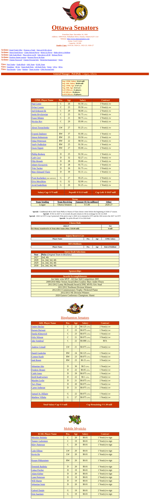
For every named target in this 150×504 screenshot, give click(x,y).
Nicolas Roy (37, 121)
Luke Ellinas (37, 451)
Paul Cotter (36, 104)
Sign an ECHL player (44, 50)
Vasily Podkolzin (39, 144)
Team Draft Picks (27, 67)
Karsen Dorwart (39, 330)
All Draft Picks (40, 67)
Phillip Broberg (38, 154)
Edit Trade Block (15, 55)
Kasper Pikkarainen (40, 460)
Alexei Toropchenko (40, 127)
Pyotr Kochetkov (39, 178)
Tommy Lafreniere (40, 441)
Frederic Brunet (38, 370)
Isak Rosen (36, 360)
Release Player (57, 55)
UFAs (55, 67)
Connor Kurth (38, 356)
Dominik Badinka (39, 466)
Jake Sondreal (38, 341)
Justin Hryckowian (40, 114)
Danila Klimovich (39, 334)
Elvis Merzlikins (39, 181)
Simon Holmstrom (40, 137)
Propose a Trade (29, 50)
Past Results (11, 69)
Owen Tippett (38, 148)
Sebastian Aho (38, 366)
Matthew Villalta (39, 397)
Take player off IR (44, 55)
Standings (10, 67)
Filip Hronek (37, 161)
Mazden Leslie (38, 380)
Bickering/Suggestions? (48, 60)
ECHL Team (40, 64)
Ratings (25, 69)
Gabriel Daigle (38, 490)
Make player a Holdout (62, 52)
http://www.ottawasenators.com (78, 39)
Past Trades (11, 64)
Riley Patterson (38, 444)
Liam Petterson (38, 477)
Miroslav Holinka (39, 437)
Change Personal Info (31, 60)
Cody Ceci (36, 157)
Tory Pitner (36, 384)
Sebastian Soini (38, 484)
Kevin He (36, 454)
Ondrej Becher (38, 326)
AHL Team (31, 64)
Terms (49, 67)
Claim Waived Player (31, 52)
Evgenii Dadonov (39, 134)
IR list (18, 67)
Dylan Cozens (38, 107)
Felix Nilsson (37, 337)
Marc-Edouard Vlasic (41, 172)
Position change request (17, 57)
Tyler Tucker (37, 168)
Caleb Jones (37, 373)
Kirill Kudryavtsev (40, 377)
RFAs (61, 67)
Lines (19, 69)
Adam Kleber (37, 473)
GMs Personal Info (47, 69)
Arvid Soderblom (39, 185)
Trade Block (21, 64)
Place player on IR (29, 55)
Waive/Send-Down (16, 52)
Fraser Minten (38, 118)
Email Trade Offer (15, 50)
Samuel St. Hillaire (40, 394)
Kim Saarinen (38, 494)
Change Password (15, 60)
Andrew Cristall (39, 347)
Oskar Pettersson (39, 141)
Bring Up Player (46, 52)
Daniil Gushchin (39, 353)
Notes (60, 60)
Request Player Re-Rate (36, 57)
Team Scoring (34, 69)
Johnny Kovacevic (40, 165)
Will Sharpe (37, 481)
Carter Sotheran (38, 387)
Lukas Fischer (38, 470)
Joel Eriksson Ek (39, 111)
